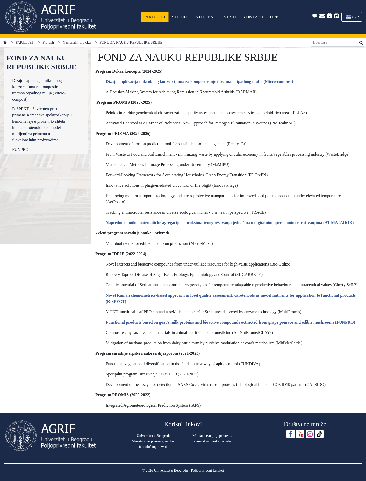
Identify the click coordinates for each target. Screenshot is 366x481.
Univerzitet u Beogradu (154, 436)
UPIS (275, 16)
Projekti (48, 42)
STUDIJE (181, 16)
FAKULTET (154, 16)
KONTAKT (253, 16)
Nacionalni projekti (77, 42)
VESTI (230, 16)
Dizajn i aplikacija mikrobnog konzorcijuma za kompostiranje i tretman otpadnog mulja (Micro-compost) (39, 89)
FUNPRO (20, 149)
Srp (353, 16)
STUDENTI (207, 16)
